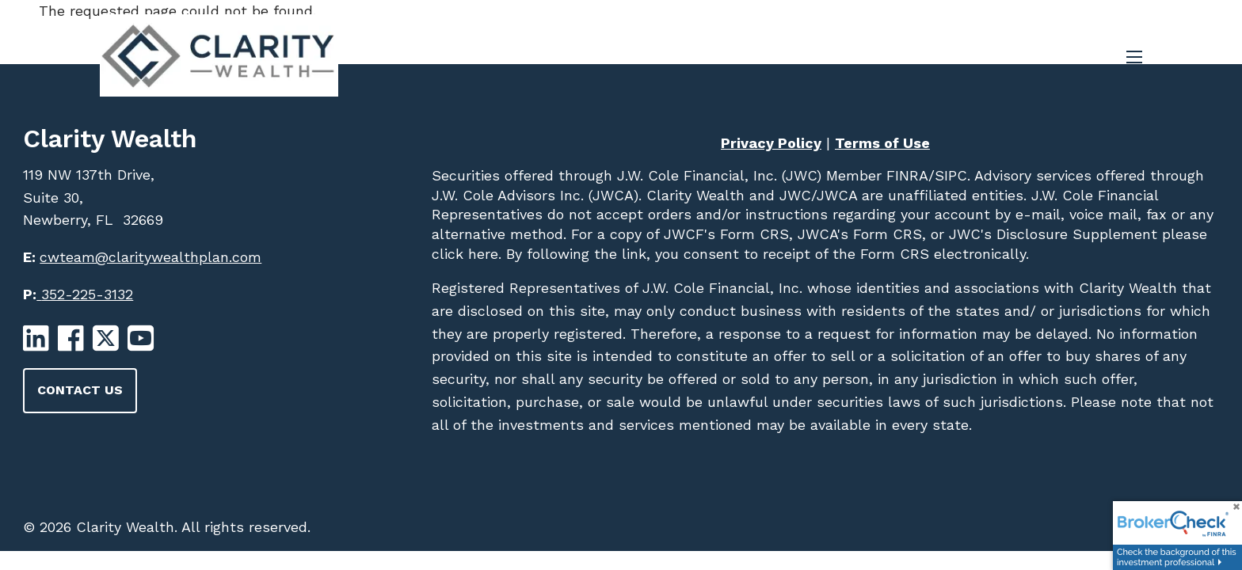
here (480, 253)
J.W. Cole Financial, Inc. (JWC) (716, 175)
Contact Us (80, 389)
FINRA (905, 175)
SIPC (951, 175)
